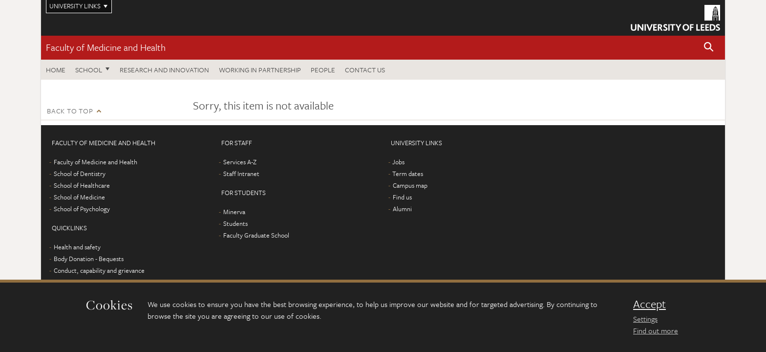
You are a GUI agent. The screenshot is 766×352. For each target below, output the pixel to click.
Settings (645, 318)
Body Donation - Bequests (89, 259)
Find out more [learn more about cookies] (655, 330)
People (323, 70)
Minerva (234, 212)
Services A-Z (239, 162)
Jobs (398, 162)
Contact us (365, 70)
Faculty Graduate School (256, 235)
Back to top (70, 111)
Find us (402, 197)
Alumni (402, 209)
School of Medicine (79, 197)
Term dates (407, 173)
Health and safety (77, 247)
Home (55, 70)
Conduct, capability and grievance (99, 270)
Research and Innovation (164, 70)
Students (235, 223)
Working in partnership (260, 70)
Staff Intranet (241, 173)
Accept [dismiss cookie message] (649, 304)
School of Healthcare (82, 185)
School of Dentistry (80, 173)
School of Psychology (82, 209)
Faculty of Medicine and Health (106, 47)
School (88, 70)
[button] (709, 48)
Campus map (410, 185)
